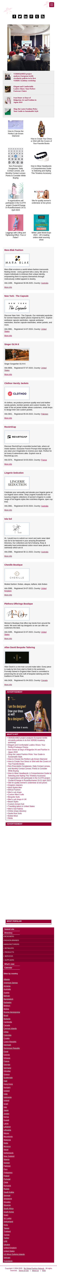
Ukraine (7, 1245)
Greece (7, 1074)
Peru (5, 1169)
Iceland (7, 1091)
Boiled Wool (13, 816)
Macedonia (8, 1136)
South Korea (9, 1212)
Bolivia (6, 1009)
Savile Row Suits (15, 813)
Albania (7, 979)
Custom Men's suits (16, 794)
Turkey (6, 1238)
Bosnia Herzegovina (12, 1012)
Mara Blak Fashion (13, 250)
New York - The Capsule (16, 296)
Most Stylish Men (15, 787)
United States (9, 1251)
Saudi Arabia (9, 1192)
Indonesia (8, 1097)
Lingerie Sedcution (14, 473)
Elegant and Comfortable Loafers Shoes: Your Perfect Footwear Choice (24, 88)
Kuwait (6, 1120)
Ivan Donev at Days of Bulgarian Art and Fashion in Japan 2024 (25, 100)
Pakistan (44, 414)
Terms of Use (24, 1270)
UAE (5, 1241)
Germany (7, 1068)
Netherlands (9, 1153)
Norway (7, 1163)
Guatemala (8, 1078)
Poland (6, 1176)
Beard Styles (13, 802)
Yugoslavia (8, 1261)
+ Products (8, 952)
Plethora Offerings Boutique (18, 604)
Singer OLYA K (11, 344)
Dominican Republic (12, 1048)
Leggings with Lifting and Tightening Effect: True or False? (15, 235)
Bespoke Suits (14, 797)
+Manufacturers (11, 944)
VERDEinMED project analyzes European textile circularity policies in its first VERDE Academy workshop (25, 77)
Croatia (7, 1038)
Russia (6, 1189)
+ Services (8, 956)
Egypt (6, 1051)
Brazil (6, 1015)
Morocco (7, 1146)
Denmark (7, 1045)
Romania (7, 1186)
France (44, 460)
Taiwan (6, 1228)
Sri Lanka (7, 1218)
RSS (44, 1270)
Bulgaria (7, 1019)
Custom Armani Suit (16, 804)
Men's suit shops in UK (17, 799)
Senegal (7, 1195)
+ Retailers (8, 948)
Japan (6, 1110)
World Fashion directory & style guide (28, 9)
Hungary (7, 1087)
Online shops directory (17, 811)
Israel (6, 1104)
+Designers (8, 936)
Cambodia (8, 1022)
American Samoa (11, 983)
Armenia (7, 986)
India (6, 1094)
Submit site (9, 929)
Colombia (7, 1035)
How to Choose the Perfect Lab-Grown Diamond (15, 133)
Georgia (7, 1065)
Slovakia (7, 1202)
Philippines (8, 1173)
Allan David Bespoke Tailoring (19, 647)
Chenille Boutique (13, 565)
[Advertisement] (28, 871)
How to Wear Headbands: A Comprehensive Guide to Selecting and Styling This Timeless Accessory (41, 169)
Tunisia (6, 1235)
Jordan (6, 1114)
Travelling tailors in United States (21, 806)
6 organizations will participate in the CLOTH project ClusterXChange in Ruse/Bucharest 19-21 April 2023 (16, 205)
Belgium (7, 1006)
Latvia (6, 1123)
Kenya (6, 1117)
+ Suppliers (8, 960)
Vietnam (7, 1258)
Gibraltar (7, 1071)
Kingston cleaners (15, 785)
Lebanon (7, 1127)
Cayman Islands (10, 1028)
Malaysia (7, 1140)
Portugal (7, 1179)
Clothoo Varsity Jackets (16, 383)
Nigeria (6, 1159)
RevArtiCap (10, 427)
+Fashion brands (11, 940)
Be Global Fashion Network (34, 1268)
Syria (6, 1225)
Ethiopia (7, 1058)
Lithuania (7, 1130)
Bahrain (7, 996)
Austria (6, 993)
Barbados (7, 1002)
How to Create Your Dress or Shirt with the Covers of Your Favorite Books (41, 141)
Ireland (6, 1100)
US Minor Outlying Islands (14, 1254)
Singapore (8, 1199)
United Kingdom (10, 1248)
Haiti (5, 1081)
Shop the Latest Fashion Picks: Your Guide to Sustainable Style (26, 110)
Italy (5, 1107)
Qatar (6, 1182)
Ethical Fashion (14, 790)
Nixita (10, 818)
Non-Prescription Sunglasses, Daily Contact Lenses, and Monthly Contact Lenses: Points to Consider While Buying (16, 172)
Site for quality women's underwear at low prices (41, 202)
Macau (6, 1133)
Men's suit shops (15, 792)
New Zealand (9, 1156)
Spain (6, 1215)
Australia (44, 283)
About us (35, 1270)
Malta (6, 1143)
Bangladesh (8, 999)
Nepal (6, 1150)
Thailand (7, 1231)
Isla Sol (8, 519)
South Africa (9, 1208)
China (6, 1032)
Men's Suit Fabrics (15, 809)
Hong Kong (8, 1084)
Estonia (7, 1055)
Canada (44, 680)
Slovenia (7, 1205)
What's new (9, 964)
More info (8, 287)
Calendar (8, 968)
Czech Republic (10, 1042)
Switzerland (8, 1222)
